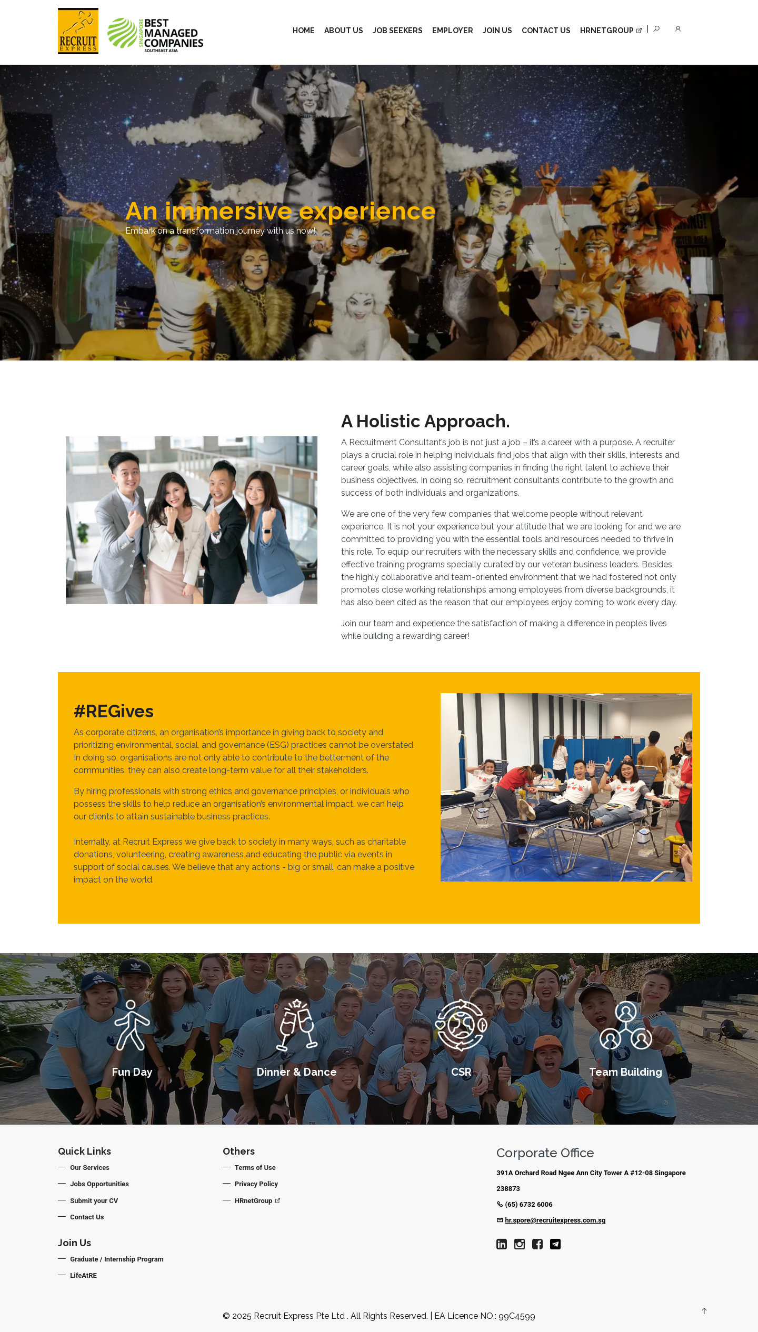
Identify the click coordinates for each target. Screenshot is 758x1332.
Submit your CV (94, 1201)
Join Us (497, 30)
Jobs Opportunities (100, 1184)
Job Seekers (398, 30)
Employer (452, 30)
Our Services (90, 1167)
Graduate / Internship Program (117, 1259)
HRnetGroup (258, 1201)
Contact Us (546, 30)
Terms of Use (255, 1167)
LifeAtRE (84, 1275)
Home (304, 30)
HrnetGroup (611, 30)
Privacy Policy (256, 1184)
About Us (343, 30)
